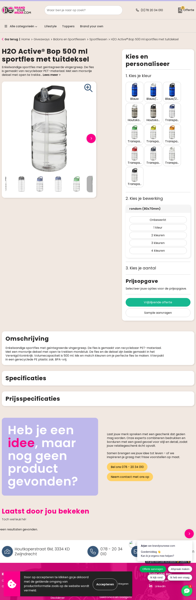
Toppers (68, 26)
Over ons (8, 555)
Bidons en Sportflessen (69, 39)
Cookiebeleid (60, 561)
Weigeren (123, 583)
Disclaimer (58, 566)
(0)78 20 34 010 (152, 10)
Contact (8, 549)
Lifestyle (50, 26)
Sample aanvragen (158, 281)
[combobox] (79, 10)
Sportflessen (98, 39)
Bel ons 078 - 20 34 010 (127, 436)
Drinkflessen (108, 554)
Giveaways (42, 39)
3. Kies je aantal (141, 236)
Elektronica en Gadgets (116, 566)
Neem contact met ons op (130, 445)
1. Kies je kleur (138, 75)
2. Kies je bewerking (144, 167)
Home (25, 39)
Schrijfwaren (108, 560)
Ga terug (11, 39)
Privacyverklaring (62, 555)
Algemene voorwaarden (67, 549)
